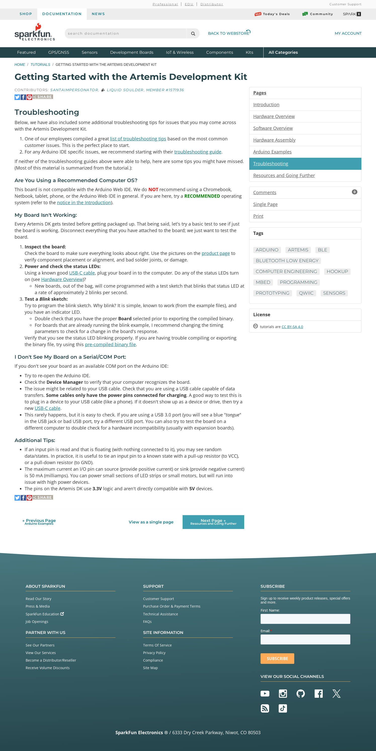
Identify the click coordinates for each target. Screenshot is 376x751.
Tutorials (40, 65)
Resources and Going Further (284, 175)
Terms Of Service (157, 645)
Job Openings (37, 621)
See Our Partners (40, 645)
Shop (26, 14)
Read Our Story (38, 598)
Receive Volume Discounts (48, 667)
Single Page (265, 204)
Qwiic (306, 293)
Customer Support (345, 4)
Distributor (211, 4)
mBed (263, 282)
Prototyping (272, 293)
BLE (322, 250)
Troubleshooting (270, 163)
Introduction (266, 104)
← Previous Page (39, 521)
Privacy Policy (154, 652)
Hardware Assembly (274, 140)
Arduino (267, 250)
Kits (249, 52)
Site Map (150, 667)
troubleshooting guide (197, 152)
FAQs (147, 621)
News (98, 14)
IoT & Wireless (180, 52)
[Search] (193, 33)
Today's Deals (272, 14)
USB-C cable (82, 273)
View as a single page (151, 522)
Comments (305, 192)
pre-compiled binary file (110, 344)
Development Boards (131, 52)
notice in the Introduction (84, 202)
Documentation (62, 14)
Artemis (298, 250)
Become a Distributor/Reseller (51, 660)
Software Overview (273, 128)
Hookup (337, 271)
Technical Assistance (160, 614)
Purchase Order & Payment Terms (171, 606)
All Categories (283, 52)
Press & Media (38, 606)
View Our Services (41, 652)
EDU (189, 4)
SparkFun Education (45, 614)
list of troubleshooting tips (138, 139)
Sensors (90, 52)
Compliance (153, 660)
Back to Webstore (229, 33)
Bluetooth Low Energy (287, 260)
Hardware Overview (62, 279)
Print (258, 216)
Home (20, 65)
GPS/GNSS (58, 52)
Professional (165, 4)
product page (216, 253)
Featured (31, 52)
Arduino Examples (272, 152)
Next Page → (213, 521)
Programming (298, 282)
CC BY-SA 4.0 (292, 326)
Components (219, 52)
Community (317, 14)
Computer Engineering (286, 271)
